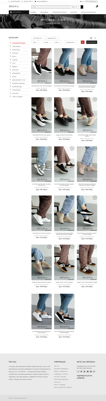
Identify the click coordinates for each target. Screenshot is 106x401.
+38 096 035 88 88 (15, 1)
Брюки (12, 76)
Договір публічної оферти (63, 387)
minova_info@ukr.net (41, 1)
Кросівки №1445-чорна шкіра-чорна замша (64, 332)
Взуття (12, 56)
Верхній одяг (14, 50)
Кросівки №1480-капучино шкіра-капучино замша (87, 184)
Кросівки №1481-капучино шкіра (87, 135)
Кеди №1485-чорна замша (64, 282)
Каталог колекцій (60, 376)
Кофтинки (13, 70)
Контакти (74, 12)
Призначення (71, 42)
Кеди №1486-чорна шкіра (64, 135)
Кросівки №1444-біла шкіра (42, 233)
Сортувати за (38, 38)
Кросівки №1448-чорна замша (64, 86)
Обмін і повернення (60, 371)
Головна (33, 12)
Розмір (47, 42)
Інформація (44, 12)
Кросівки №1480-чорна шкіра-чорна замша (64, 184)
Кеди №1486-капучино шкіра (41, 282)
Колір (57, 42)
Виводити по (53, 38)
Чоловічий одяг (15, 86)
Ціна (35, 42)
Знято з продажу (16, 96)
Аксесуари (13, 93)
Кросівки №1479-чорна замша (42, 86)
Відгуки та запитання (88, 12)
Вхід (82, 1)
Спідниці (13, 60)
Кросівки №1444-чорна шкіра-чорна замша (87, 233)
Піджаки (13, 66)
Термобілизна (15, 90)
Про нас (56, 366)
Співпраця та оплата (59, 12)
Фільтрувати (91, 42)
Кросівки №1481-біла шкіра (42, 135)
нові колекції (15, 46)
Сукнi (12, 63)
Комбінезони (14, 73)
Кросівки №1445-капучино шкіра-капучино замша (87, 86)
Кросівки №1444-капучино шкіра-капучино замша (64, 233)
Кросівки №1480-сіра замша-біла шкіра (41, 184)
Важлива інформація (61, 368)
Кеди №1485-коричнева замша (87, 282)
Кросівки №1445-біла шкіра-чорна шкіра (41, 332)
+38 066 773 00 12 (28, 1)
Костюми (13, 53)
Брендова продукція (17, 83)
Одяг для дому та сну (17, 80)
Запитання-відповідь (61, 379)
